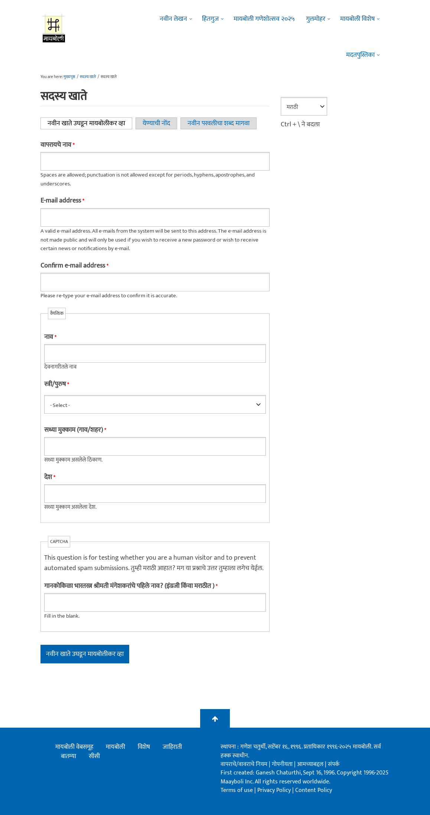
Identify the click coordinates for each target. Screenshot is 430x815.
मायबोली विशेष (357, 19)
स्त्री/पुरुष (56, 384)
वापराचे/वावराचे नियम (244, 764)
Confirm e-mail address (74, 266)
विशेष (144, 747)
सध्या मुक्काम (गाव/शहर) (75, 430)
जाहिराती (172, 747)
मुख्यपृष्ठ (69, 77)
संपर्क (333, 764)
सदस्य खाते (88, 77)
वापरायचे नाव (57, 145)
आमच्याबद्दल (311, 764)
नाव (50, 337)
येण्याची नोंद (156, 123)
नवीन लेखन (173, 19)
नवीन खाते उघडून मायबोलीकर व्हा (90, 123)
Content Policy (313, 790)
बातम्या (68, 756)
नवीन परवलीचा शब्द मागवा (219, 123)
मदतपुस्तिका (360, 55)
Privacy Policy (274, 790)
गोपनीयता (283, 764)
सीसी (94, 756)
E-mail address (62, 200)
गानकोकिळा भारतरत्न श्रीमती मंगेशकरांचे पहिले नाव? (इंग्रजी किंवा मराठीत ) (130, 586)
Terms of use (237, 790)
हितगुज (210, 19)
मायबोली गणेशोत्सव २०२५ (264, 19)
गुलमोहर (315, 19)
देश (49, 477)
